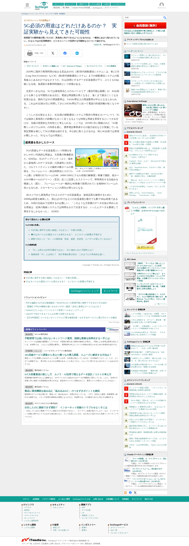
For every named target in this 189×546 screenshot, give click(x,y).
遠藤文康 (97, 45)
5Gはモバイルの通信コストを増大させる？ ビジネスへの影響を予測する (60, 281)
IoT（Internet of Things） (73, 66)
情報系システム (88, 515)
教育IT (84, 530)
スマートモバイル (31, 515)
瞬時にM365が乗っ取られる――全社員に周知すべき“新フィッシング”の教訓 (155, 107)
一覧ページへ (161, 304)
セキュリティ (58, 507)
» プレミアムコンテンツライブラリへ (140, 253)
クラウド (27, 507)
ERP (83, 507)
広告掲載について (112, 499)
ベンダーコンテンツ (135, 51)
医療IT (84, 527)
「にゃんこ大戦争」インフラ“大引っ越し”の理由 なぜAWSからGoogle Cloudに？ (147, 210)
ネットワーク (111, 291)
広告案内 (44, 544)
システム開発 (29, 527)
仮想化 (27, 510)
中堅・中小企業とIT (61, 530)
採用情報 (96, 544)
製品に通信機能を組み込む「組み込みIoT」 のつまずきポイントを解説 (62, 391)
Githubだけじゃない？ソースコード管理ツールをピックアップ (54, 310)
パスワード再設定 (48, 499)
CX (83, 513)
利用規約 (125, 499)
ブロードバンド (32, 66)
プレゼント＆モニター (119, 533)
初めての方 (149, 499)
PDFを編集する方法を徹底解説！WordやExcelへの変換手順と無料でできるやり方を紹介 (66, 303)
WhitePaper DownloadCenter (112, 330)
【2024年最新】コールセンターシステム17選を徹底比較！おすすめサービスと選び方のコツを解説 (71, 318)
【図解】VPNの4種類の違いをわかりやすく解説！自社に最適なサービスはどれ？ (63, 306)
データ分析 (86, 510)
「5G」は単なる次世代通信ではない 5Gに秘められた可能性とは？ (62, 250)
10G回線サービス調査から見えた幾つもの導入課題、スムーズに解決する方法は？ (68, 355)
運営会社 (88, 544)
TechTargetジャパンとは (81, 499)
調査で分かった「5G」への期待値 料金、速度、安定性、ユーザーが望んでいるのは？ (71, 239)
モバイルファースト (95, 66)
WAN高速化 (111, 66)
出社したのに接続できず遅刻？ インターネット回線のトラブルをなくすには (66, 407)
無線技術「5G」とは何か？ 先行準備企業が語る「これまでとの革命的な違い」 (68, 254)
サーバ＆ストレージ (32, 513)
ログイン (26, 499)
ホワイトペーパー (118, 527)
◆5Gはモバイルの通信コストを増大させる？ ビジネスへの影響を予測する (66, 234)
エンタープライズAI (90, 518)
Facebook (130, 492)
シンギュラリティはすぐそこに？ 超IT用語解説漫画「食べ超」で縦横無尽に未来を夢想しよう (151, 286)
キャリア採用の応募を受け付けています (142, 44)
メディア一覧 (26, 544)
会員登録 (36, 499)
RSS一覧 (114, 530)
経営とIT (56, 527)
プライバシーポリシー (70, 544)
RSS (125, 492)
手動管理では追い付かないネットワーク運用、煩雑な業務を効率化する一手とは (67, 338)
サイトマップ (137, 499)
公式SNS (36, 544)
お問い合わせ (98, 499)
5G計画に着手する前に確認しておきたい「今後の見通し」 (58, 230)
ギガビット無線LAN (51, 66)
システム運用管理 (31, 521)
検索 (165, 18)
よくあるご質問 (64, 499)
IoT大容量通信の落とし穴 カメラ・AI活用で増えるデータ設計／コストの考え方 (68, 374)
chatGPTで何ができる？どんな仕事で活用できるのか (50, 314)
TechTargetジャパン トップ (84, 291)
